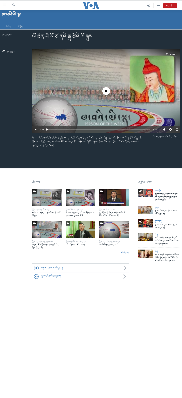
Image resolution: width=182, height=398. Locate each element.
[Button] (8, 52)
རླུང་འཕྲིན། (158, 221)
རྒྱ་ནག (157, 207)
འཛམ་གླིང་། (159, 190)
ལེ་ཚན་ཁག (125, 252)
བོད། (156, 234)
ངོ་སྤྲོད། (20, 26)
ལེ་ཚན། (8, 26)
